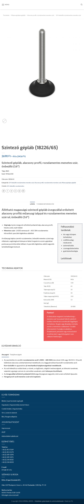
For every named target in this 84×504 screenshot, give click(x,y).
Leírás (32, 204)
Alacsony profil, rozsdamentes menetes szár (40, 15)
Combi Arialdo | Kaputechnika (12, 409)
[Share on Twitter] (11, 191)
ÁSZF (3, 432)
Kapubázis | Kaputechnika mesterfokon (15, 405)
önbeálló (12, 186)
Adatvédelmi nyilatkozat (10, 436)
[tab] (32, 204)
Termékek (6, 15)
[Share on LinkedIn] (23, 191)
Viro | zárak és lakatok (9, 413)
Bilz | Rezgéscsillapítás (9, 417)
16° (8, 186)
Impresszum (6, 428)
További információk (45, 204)
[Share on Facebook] (7, 191)
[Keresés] (81, 5)
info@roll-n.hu (7, 470)
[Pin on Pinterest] (19, 191)
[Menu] (5, 4)
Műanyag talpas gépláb (18, 15)
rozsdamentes (19, 186)
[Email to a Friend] (15, 191)
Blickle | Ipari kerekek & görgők (12, 401)
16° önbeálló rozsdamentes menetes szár (68, 15)
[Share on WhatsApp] (3, 191)
